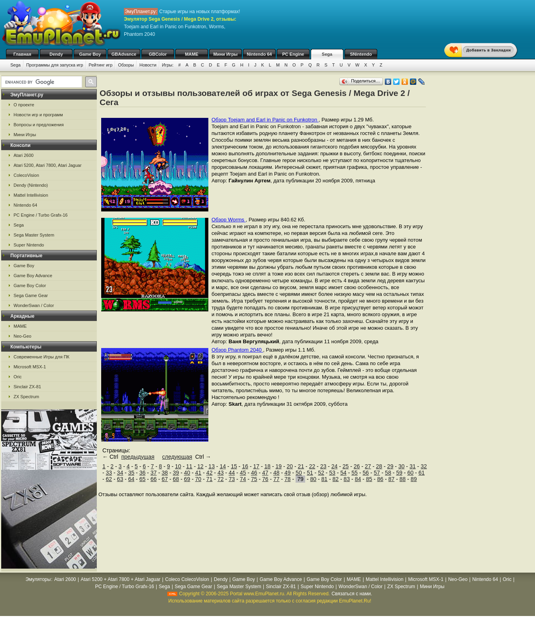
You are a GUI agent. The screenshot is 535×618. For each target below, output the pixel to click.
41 (198, 472)
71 (209, 479)
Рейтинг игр (101, 65)
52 (321, 472)
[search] (40, 82)
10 (178, 466)
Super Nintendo (29, 245)
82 (336, 479)
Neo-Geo (22, 336)
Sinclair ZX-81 (27, 386)
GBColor (158, 54)
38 (165, 472)
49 (287, 472)
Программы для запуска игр (54, 65)
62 (109, 479)
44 (232, 472)
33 (109, 472)
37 (154, 472)
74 (243, 479)
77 (276, 479)
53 (332, 472)
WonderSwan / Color (34, 305)
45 (243, 472)
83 (347, 479)
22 (312, 466)
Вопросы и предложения (39, 124)
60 (410, 472)
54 (343, 472)
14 (222, 466)
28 (379, 466)
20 (290, 466)
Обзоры (126, 65)
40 (187, 472)
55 (354, 472)
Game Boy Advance (33, 275)
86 (380, 479)
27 (368, 466)
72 (221, 479)
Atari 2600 (23, 155)
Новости (148, 65)
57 (377, 472)
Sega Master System (34, 235)
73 (232, 479)
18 (268, 466)
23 (323, 466)
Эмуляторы (38, 579)
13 (211, 466)
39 (176, 472)
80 (313, 479)
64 (131, 479)
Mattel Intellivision (31, 195)
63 (120, 479)
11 (189, 466)
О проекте (24, 104)
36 (142, 472)
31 (413, 466)
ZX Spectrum (26, 396)
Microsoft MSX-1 (30, 366)
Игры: (168, 65)
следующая (177, 457)
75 (254, 479)
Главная (22, 54)
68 (176, 479)
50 (299, 472)
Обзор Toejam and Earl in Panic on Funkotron (265, 120)
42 (209, 472)
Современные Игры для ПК (41, 356)
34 (120, 472)
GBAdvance (124, 54)
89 (414, 479)
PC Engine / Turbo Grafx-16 (41, 215)
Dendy (56, 54)
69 (187, 479)
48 (276, 472)
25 (346, 466)
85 (369, 479)
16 (245, 466)
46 (254, 472)
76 (265, 479)
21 (301, 466)
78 (287, 479)
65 (142, 479)
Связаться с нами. (351, 593)
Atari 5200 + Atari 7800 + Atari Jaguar (121, 579)
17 (256, 466)
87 (391, 479)
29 (390, 466)
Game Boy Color (30, 285)
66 (154, 479)
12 (200, 466)
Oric (18, 376)
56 (366, 472)
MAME (191, 54)
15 (234, 466)
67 (165, 479)
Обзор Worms (229, 220)
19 (279, 466)
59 (399, 472)
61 (421, 472)
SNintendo (361, 54)
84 (358, 479)
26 (357, 466)
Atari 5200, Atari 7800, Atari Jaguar (48, 165)
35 (131, 472)
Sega (327, 54)
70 (198, 479)
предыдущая (137, 457)
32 (424, 466)
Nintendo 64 (259, 54)
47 (265, 472)
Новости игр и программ (38, 114)
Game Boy (90, 54)
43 (221, 472)
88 (403, 479)
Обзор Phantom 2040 (237, 350)
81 (324, 479)
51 (310, 472)
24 (334, 466)
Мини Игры (226, 54)
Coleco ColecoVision (187, 579)
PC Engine (293, 54)
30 (401, 466)
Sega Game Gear (31, 295)
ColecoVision (26, 175)
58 (388, 472)
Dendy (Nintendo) (31, 185)
